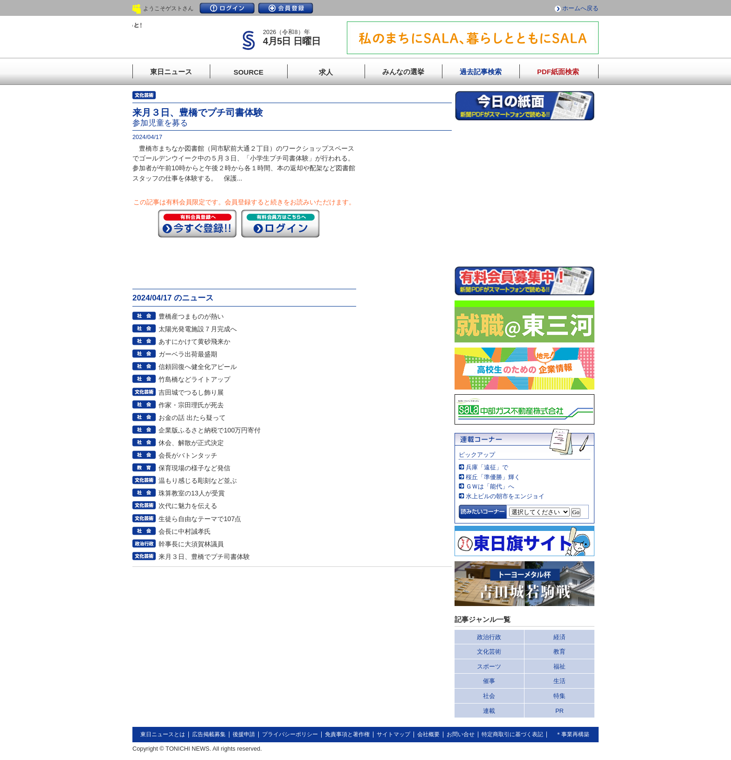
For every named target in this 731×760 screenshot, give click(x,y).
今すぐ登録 (197, 223)
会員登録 (285, 8)
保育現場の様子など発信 (194, 468)
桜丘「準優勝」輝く (493, 477)
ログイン (227, 8)
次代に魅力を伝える (188, 505)
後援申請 (244, 734)
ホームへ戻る (580, 8)
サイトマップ (393, 734)
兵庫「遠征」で (487, 467)
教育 (559, 651)
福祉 (559, 666)
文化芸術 (489, 651)
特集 (559, 695)
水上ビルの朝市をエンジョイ (505, 496)
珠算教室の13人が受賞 (192, 493)
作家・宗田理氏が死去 (191, 405)
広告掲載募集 (209, 734)
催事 (489, 680)
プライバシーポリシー (290, 734)
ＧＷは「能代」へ (490, 486)
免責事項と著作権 (347, 734)
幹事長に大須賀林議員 (191, 544)
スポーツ (489, 666)
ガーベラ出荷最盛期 (188, 354)
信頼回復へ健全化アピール (198, 366)
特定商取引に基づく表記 (512, 734)
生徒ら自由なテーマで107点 (200, 519)
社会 (489, 695)
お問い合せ (461, 734)
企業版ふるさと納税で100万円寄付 (210, 430)
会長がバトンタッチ (188, 455)
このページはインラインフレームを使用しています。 (524, 193)
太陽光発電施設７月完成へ (198, 329)
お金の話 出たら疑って (192, 417)
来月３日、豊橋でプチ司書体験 (204, 556)
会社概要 (428, 734)
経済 (559, 637)
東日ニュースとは (162, 734)
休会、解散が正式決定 (191, 442)
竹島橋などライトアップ (194, 379)
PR (559, 710)
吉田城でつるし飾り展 (191, 392)
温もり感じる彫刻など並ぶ (198, 480)
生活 (559, 680)
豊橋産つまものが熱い (191, 316)
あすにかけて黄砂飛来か (194, 341)
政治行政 (489, 637)
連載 (489, 710)
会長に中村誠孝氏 (185, 531)
